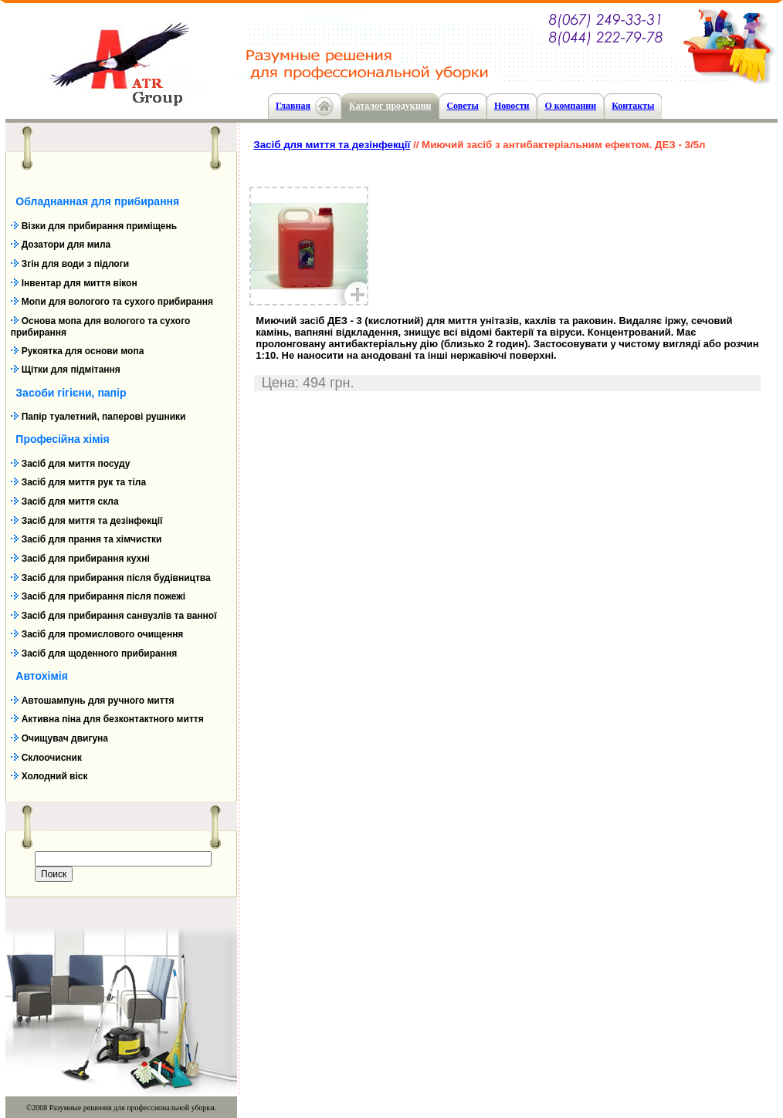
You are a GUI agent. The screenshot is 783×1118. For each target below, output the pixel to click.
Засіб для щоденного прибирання (100, 653)
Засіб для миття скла (70, 501)
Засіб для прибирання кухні (86, 558)
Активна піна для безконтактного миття (113, 719)
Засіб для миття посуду (76, 463)
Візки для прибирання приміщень (99, 226)
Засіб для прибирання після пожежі (103, 596)
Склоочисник (52, 757)
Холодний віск (55, 776)
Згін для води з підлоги (75, 263)
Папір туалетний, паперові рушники (104, 416)
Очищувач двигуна (65, 738)
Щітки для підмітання (71, 369)
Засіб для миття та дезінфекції (92, 520)
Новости (512, 105)
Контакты (633, 105)
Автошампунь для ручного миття (98, 700)
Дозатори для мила (66, 244)
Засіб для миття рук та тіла (84, 482)
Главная (293, 105)
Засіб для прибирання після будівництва (116, 578)
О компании (570, 105)
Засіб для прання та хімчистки (92, 539)
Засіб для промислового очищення (103, 634)
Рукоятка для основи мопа (83, 351)
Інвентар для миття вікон (79, 283)
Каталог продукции (390, 105)
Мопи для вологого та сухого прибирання (117, 301)
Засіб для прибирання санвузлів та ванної (119, 615)
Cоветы (462, 105)
